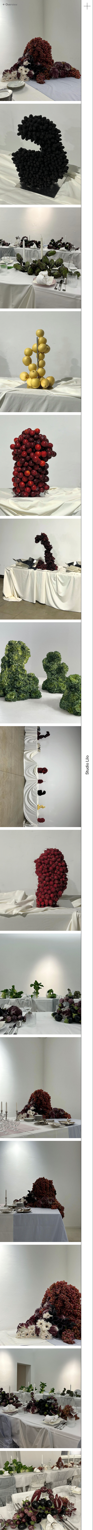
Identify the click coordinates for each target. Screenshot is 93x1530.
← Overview (10, 4)
